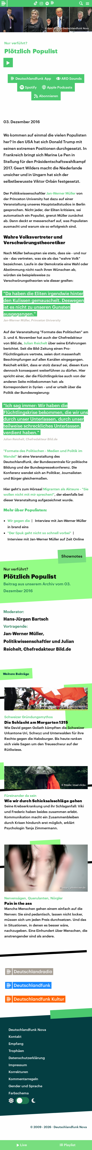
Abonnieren (46, 96)
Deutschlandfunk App (30, 78)
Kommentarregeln (23, 1079)
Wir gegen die (19, 520)
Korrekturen (18, 1072)
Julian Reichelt (35, 343)
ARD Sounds (69, 78)
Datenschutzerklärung (27, 1058)
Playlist (69, 1145)
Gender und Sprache (25, 1086)
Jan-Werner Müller (60, 193)
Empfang (16, 1043)
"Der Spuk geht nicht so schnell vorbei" (39, 533)
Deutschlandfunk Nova (27, 1029)
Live (23, 1145)
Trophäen (16, 1051)
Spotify (28, 87)
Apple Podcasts (57, 87)
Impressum (18, 1065)
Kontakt (15, 1036)
